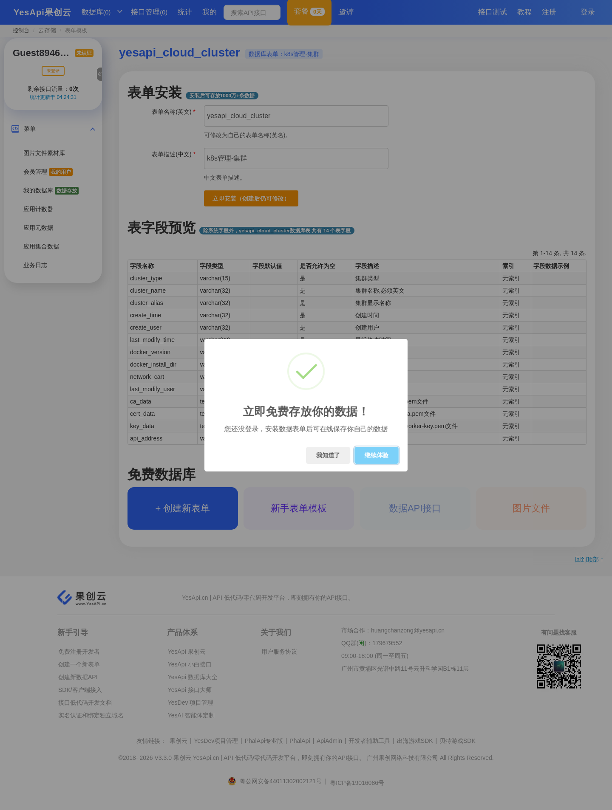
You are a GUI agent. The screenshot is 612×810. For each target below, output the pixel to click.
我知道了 (328, 455)
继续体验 (376, 455)
